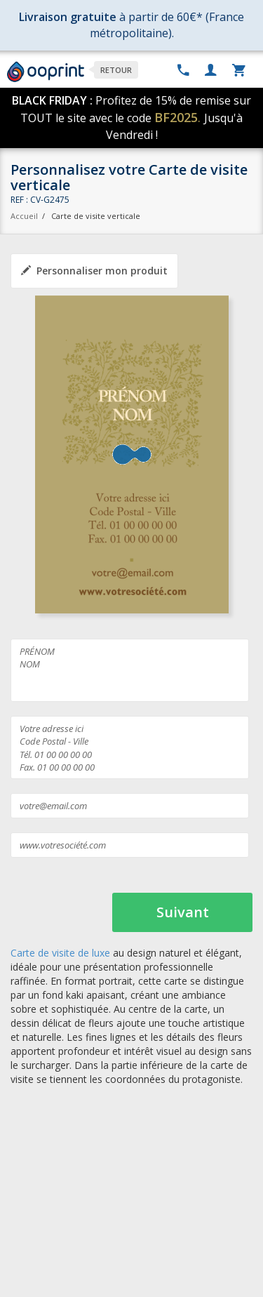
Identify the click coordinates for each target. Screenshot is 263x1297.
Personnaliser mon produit (94, 270)
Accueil (24, 216)
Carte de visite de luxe (60, 952)
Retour (116, 70)
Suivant (182, 912)
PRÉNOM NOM (130, 670)
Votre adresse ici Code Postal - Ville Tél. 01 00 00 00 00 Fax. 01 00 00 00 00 (130, 747)
